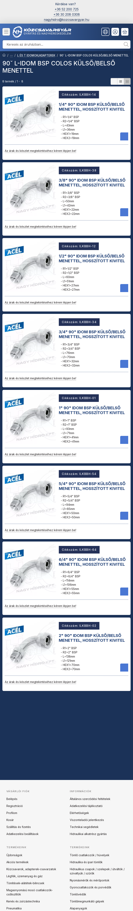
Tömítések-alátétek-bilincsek (25, 883)
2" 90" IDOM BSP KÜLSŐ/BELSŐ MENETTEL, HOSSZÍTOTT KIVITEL (92, 638)
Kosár (10, 820)
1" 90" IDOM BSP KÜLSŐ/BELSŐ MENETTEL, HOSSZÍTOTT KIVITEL (92, 410)
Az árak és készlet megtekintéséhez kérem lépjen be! (40, 150)
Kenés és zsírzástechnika (23, 901)
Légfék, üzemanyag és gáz (24, 876)
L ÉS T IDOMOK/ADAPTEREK (36, 55)
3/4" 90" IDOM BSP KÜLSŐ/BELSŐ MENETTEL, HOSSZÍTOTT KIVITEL (92, 334)
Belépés (11, 799)
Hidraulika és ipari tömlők (86, 862)
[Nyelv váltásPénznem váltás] (105, 32)
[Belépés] (115, 32)
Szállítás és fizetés (18, 827)
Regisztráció (14, 806)
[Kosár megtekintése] (125, 32)
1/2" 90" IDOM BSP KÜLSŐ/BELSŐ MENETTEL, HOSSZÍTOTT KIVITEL (92, 258)
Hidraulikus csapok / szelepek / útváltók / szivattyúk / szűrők (97, 871)
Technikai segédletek (84, 827)
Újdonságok (14, 855)
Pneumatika (14, 908)
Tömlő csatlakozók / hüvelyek (89, 855)
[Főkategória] (4, 55)
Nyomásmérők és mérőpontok (89, 880)
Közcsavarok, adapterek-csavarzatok (31, 869)
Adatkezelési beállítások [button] (22, 834)
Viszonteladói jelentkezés (87, 820)
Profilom (11, 813)
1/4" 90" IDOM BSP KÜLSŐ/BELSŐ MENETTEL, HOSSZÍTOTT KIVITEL (92, 106)
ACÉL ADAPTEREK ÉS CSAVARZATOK (11, 55)
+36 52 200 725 (67, 9)
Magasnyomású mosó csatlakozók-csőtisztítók (29, 892)
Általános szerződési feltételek (90, 799)
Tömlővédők (78, 894)
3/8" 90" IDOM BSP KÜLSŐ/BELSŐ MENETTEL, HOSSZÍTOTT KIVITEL (92, 182)
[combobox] (66, 44)
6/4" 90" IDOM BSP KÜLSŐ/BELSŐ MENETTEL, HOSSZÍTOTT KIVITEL (92, 562)
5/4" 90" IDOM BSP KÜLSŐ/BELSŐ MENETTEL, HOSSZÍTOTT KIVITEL (92, 486)
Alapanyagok (78, 908)
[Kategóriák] (6, 32)
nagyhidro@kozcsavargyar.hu (66, 20)
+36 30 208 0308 (66, 14)
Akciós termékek (17, 862)
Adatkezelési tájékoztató (86, 806)
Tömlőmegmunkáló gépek (87, 901)
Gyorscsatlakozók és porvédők (90, 887)
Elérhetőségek (79, 813)
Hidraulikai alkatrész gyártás (88, 834)
